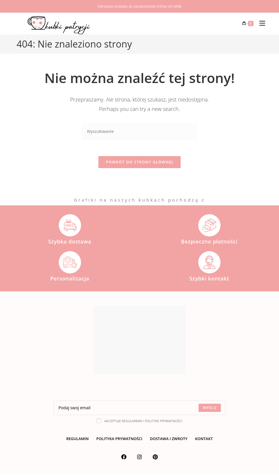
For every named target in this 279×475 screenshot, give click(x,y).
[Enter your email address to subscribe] (139, 408)
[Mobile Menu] (260, 23)
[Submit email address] (209, 408)
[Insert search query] (139, 131)
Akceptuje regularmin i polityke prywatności (139, 421)
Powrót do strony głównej (139, 162)
